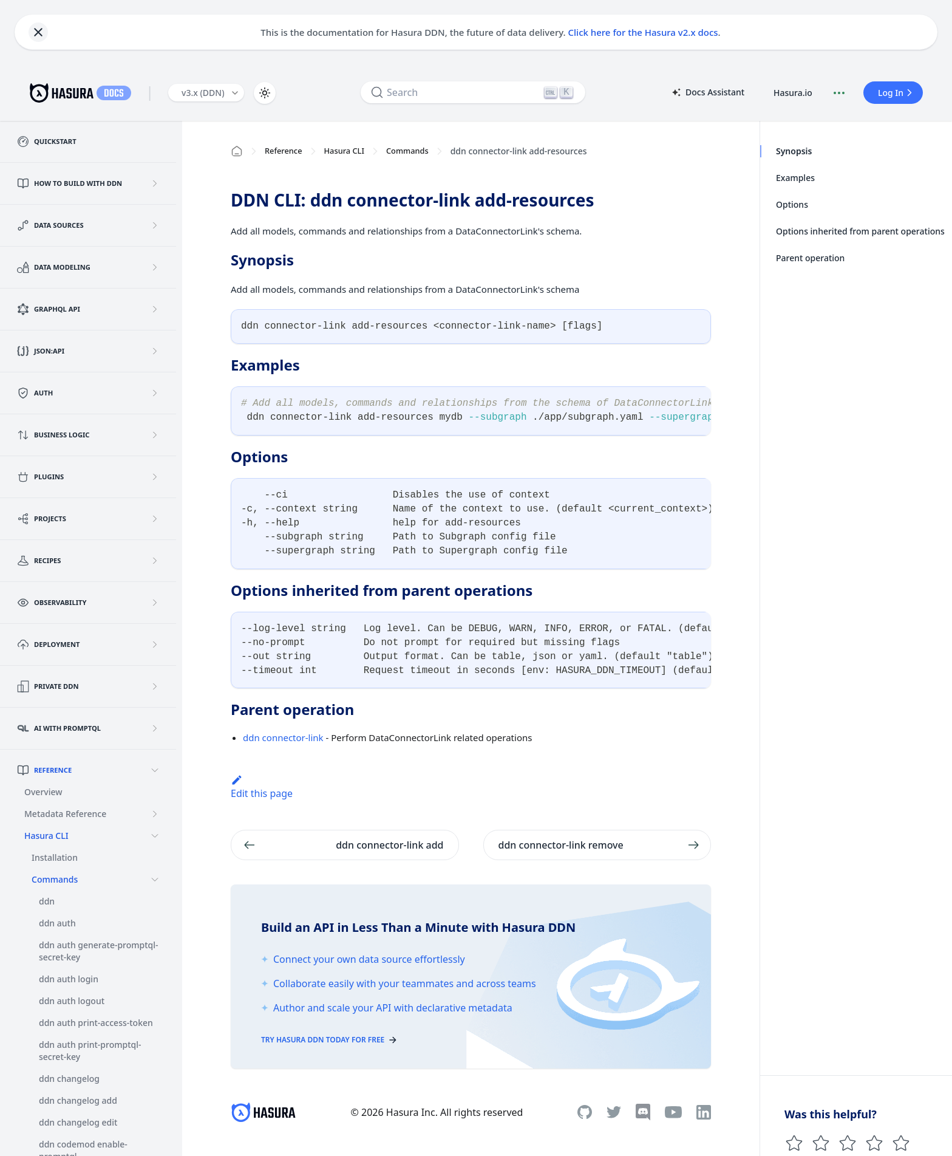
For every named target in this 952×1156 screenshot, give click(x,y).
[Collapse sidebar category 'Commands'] (154, 880)
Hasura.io (792, 92)
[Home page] (237, 151)
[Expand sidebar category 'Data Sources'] (154, 225)
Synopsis (794, 151)
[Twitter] (614, 1112)
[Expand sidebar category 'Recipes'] (154, 561)
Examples (795, 177)
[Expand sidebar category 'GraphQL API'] (154, 309)
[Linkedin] (703, 1112)
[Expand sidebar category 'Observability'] (154, 603)
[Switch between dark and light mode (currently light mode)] (265, 93)
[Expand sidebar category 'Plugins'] (154, 477)
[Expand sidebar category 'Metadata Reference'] (154, 814)
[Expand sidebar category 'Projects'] (154, 519)
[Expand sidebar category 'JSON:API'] (154, 351)
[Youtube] (673, 1112)
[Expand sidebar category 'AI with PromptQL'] (154, 728)
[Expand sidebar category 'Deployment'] (154, 644)
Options (792, 204)
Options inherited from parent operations (860, 231)
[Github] (584, 1112)
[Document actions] (839, 93)
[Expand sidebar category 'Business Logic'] (154, 435)
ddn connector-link (283, 737)
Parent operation (810, 258)
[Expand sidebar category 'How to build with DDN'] (154, 183)
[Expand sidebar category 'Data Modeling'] (154, 267)
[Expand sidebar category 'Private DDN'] (154, 686)
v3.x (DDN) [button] (203, 92)
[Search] (473, 92)
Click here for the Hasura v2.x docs (643, 32)
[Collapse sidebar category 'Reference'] (154, 770)
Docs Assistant (707, 93)
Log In (897, 92)
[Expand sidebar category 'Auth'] (154, 393)
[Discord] (643, 1112)
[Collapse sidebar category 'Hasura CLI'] (154, 836)
